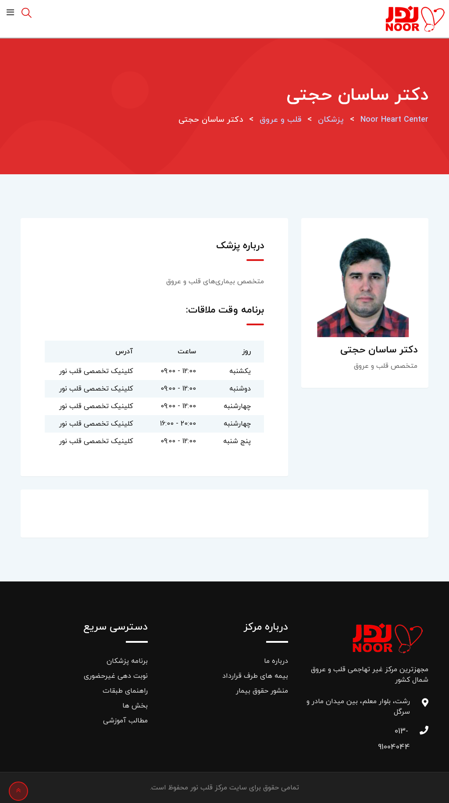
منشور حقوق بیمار (262, 691)
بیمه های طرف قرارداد (255, 676)
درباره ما (276, 661)
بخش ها (135, 706)
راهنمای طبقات (125, 691)
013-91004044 (401, 733)
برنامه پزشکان (127, 661)
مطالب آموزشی (125, 721)
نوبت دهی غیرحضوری (116, 676)
